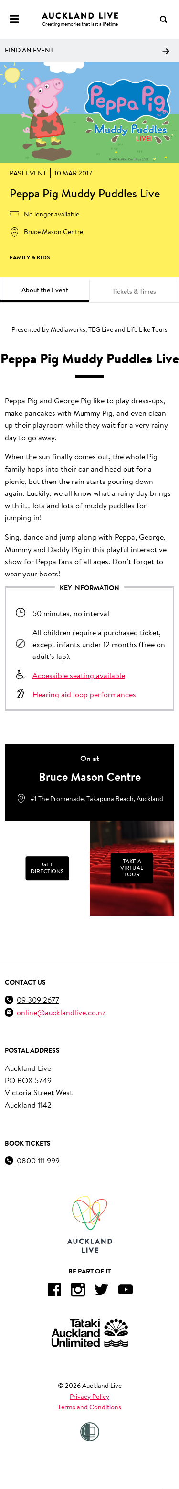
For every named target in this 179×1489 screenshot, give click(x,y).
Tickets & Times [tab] (134, 291)
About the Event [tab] (44, 290)
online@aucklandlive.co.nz (61, 1012)
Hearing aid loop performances (84, 694)
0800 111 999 (38, 1160)
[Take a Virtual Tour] (132, 868)
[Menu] (14, 19)
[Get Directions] (47, 868)
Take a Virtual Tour (131, 868)
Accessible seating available (78, 675)
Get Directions (47, 868)
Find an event (87, 50)
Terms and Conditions (89, 1407)
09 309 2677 (38, 1000)
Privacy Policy (89, 1396)
